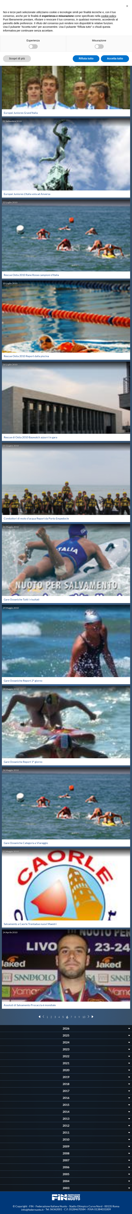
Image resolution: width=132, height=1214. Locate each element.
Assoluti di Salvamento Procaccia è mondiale (30, 1005)
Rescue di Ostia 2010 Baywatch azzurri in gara (30, 437)
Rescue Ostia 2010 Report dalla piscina (26, 356)
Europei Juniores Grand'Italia (21, 112)
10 (83, 1016)
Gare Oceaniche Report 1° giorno (23, 761)
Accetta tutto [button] (115, 58)
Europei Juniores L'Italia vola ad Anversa (27, 194)
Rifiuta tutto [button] (86, 58)
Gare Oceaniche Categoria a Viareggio (26, 843)
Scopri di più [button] (17, 58)
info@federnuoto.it (32, 1209)
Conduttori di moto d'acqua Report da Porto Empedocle (36, 518)
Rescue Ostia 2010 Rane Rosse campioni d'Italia (31, 275)
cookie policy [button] (108, 15)
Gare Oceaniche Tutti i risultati (21, 599)
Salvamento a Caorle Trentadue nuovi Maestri (30, 923)
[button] (127, 6)
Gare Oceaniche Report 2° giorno (23, 680)
